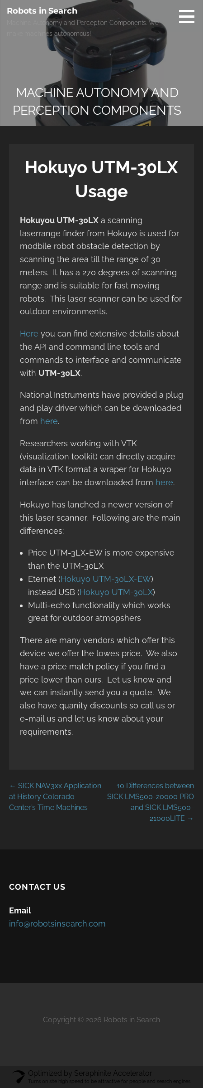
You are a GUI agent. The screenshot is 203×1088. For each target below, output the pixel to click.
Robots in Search (42, 11)
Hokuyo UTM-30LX (116, 592)
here (49, 421)
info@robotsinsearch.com (57, 923)
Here (30, 333)
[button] (190, 16)
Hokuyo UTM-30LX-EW (106, 579)
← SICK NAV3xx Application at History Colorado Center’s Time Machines (55, 796)
